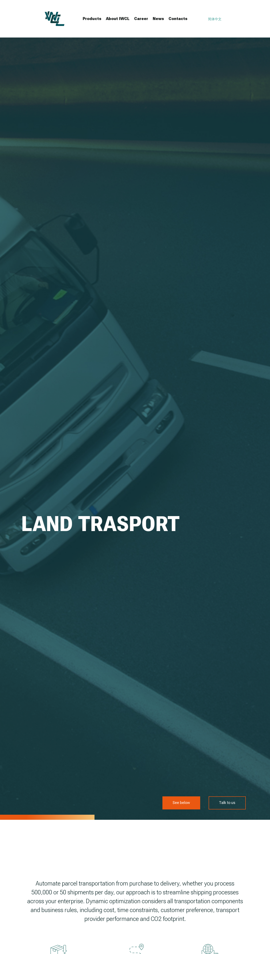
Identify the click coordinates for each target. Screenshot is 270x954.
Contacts (178, 18)
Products (92, 18)
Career (141, 18)
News (158, 18)
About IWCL (118, 18)
